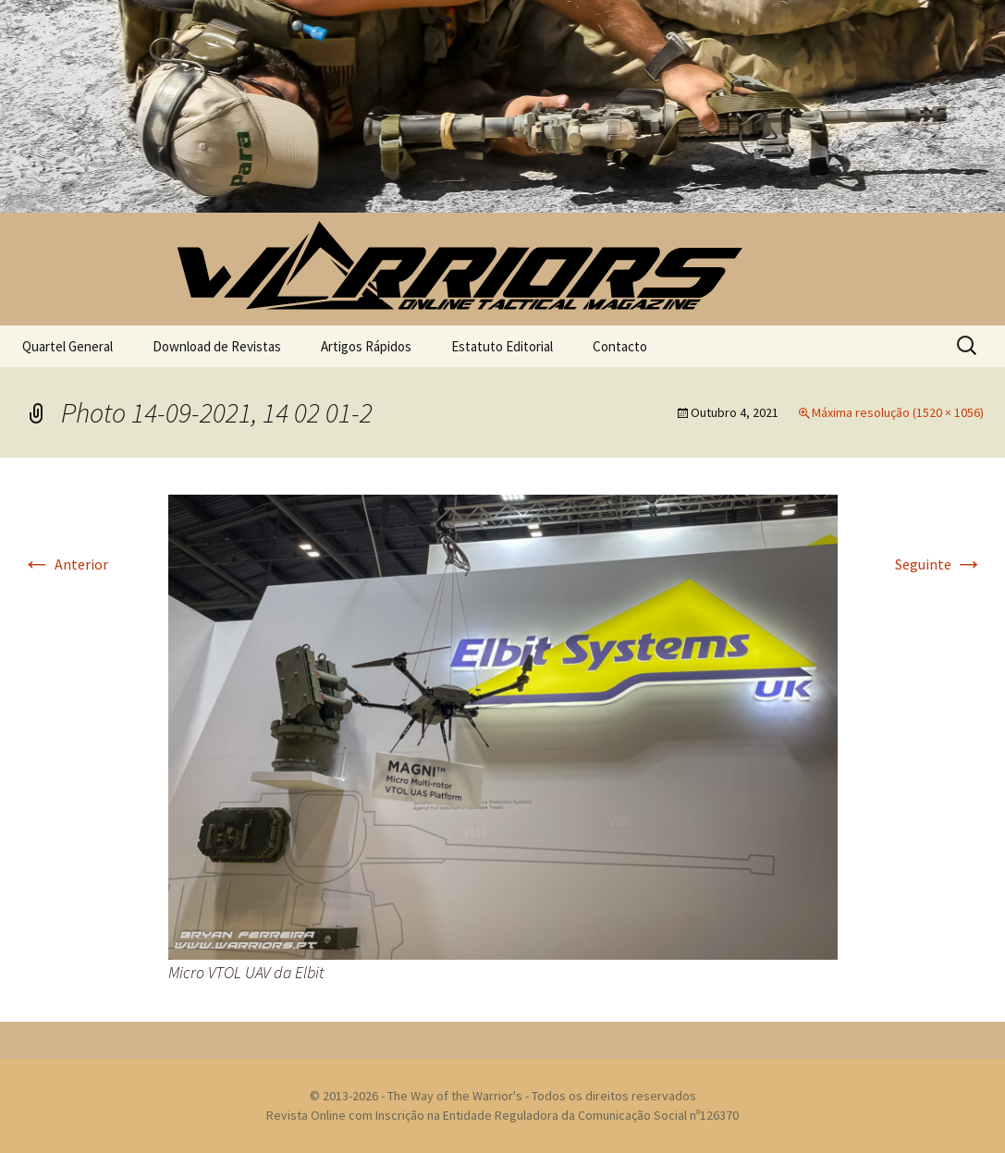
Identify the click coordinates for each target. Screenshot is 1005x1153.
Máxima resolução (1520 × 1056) (898, 412)
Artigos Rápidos (366, 346)
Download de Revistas (217, 346)
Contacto (620, 346)
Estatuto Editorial (502, 346)
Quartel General (67, 346)
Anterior (65, 564)
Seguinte (939, 564)
